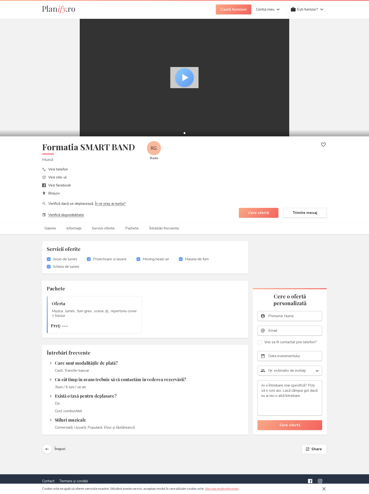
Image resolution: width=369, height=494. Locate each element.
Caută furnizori (234, 9)
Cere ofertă (258, 212)
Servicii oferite (103, 228)
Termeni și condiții (73, 481)
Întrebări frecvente (164, 228)
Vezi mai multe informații (222, 489)
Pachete (132, 228)
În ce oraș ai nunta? (110, 203)
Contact (48, 481)
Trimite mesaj (305, 212)
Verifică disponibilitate (66, 215)
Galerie (50, 228)
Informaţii (73, 228)
